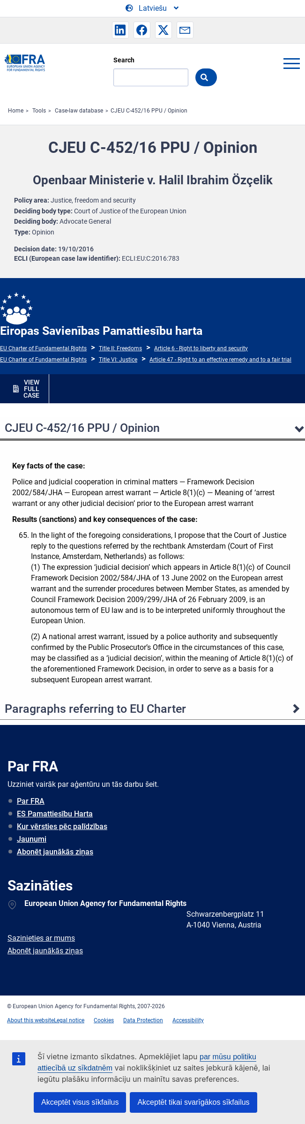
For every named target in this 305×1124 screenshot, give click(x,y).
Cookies (104, 1020)
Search (123, 60)
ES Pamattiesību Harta (55, 813)
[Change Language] (152, 8)
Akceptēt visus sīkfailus (80, 1102)
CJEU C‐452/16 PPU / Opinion (149, 110)
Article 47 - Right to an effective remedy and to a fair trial (220, 359)
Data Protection (143, 1020)
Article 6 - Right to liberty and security (201, 348)
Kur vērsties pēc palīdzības (62, 826)
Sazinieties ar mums (41, 938)
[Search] (150, 77)
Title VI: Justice (118, 359)
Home (15, 110)
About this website (30, 1020)
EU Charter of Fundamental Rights (43, 348)
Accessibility (188, 1020)
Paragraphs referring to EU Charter (95, 709)
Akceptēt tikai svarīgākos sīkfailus (193, 1102)
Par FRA (31, 801)
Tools (39, 110)
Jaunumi (31, 839)
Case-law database (79, 110)
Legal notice (69, 1020)
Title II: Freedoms (120, 348)
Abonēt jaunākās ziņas (55, 851)
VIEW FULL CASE (31, 388)
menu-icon (291, 63)
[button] (120, 30)
